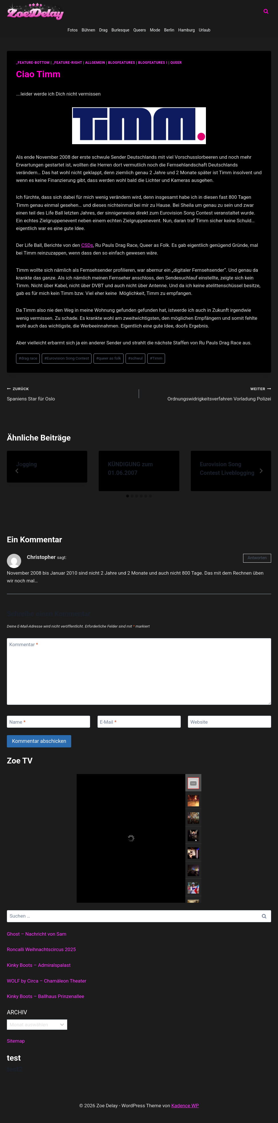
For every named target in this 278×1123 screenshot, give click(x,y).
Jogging (26, 464)
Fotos (72, 30)
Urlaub (204, 30)
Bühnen (88, 30)
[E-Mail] (139, 722)
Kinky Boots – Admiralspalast (39, 965)
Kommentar (23, 644)
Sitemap (16, 1041)
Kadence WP (185, 1105)
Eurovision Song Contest (66, 358)
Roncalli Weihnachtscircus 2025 (41, 949)
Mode (155, 30)
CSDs (87, 245)
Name (17, 722)
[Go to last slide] (17, 471)
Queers (139, 30)
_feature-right (67, 63)
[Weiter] (261, 471)
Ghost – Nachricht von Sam (36, 934)
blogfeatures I (152, 63)
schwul (135, 358)
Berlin (169, 30)
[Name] (48, 722)
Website (199, 722)
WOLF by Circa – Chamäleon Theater (46, 981)
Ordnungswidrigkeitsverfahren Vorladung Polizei (207, 393)
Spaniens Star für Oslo (70, 393)
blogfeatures (121, 63)
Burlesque (120, 30)
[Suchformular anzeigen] (266, 11)
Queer (176, 63)
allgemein (95, 63)
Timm (156, 358)
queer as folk (108, 358)
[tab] (127, 496)
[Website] (229, 722)
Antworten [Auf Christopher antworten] (257, 557)
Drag (103, 30)
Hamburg (186, 30)
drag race (28, 358)
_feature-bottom (33, 63)
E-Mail (108, 722)
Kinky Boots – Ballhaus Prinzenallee (45, 996)
